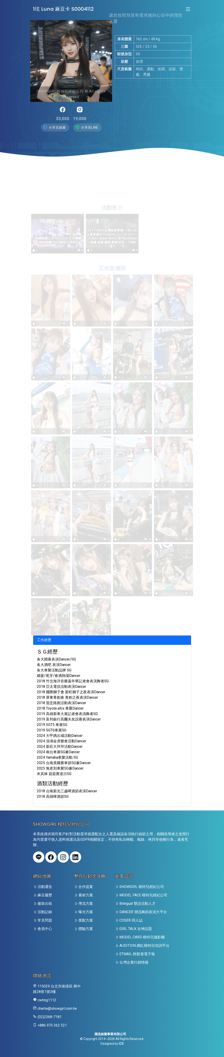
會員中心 (45, 929)
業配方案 (85, 920)
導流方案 (85, 903)
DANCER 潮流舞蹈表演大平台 (143, 912)
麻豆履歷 (45, 895)
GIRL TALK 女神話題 (135, 929)
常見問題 (45, 920)
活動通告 (45, 887)
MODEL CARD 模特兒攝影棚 (142, 937)
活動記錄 (45, 912)
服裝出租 (45, 903)
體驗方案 (85, 929)
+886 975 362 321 (52, 1025)
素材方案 (85, 895)
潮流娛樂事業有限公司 (110, 1034)
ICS (121, 1043)
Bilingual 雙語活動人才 (137, 903)
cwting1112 (47, 1000)
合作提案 (85, 887)
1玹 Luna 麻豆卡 (63, 8)
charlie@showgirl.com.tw (57, 1008)
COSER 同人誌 (131, 920)
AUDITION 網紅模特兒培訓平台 (144, 945)
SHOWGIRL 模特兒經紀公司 (141, 887)
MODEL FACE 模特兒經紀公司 (143, 895)
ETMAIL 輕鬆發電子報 (137, 954)
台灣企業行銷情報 (133, 962)
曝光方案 (85, 912)
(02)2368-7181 (50, 1017)
